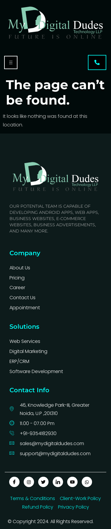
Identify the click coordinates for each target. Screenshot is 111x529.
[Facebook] (14, 482)
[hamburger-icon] (10, 62)
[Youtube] (72, 482)
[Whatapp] (87, 482)
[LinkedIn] (58, 482)
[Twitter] (43, 482)
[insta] (29, 482)
